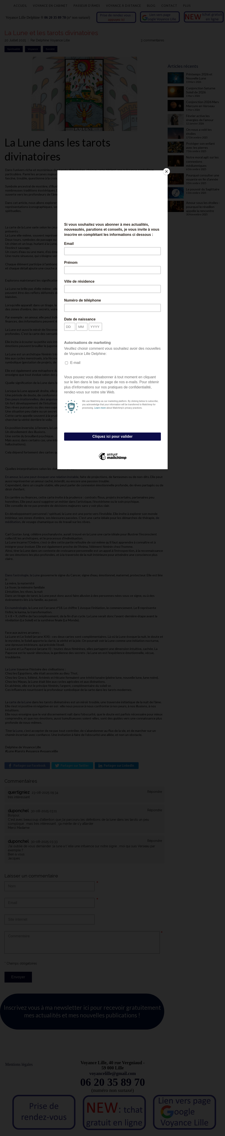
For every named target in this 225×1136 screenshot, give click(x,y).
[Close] (166, 171)
